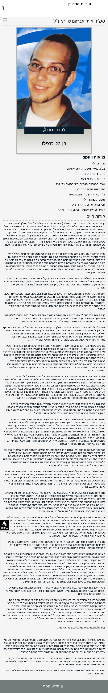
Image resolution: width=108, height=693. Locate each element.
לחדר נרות (56, 130)
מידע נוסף (54, 686)
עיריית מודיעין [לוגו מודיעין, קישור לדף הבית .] (79, 4)
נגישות (4, 525)
